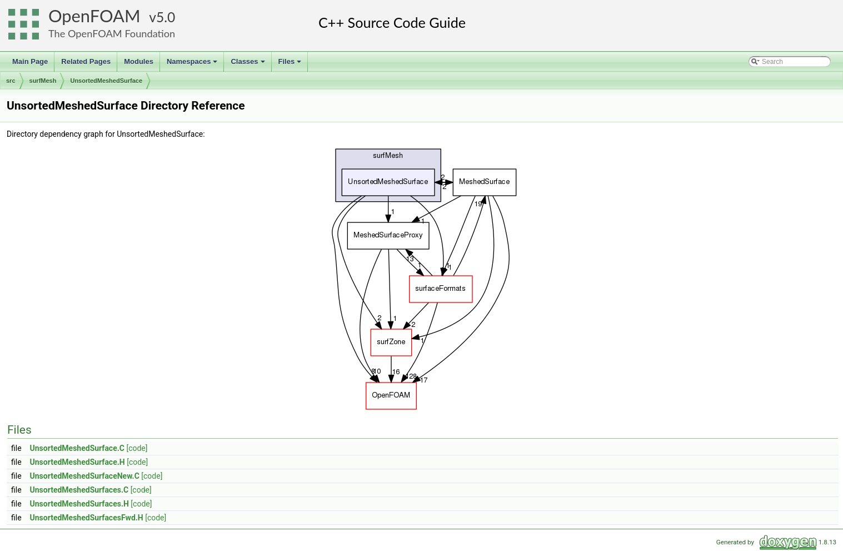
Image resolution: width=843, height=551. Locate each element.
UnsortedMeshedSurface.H (77, 462)
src (11, 80)
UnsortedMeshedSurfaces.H (79, 503)
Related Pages (86, 61)
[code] (136, 448)
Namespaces (193, 64)
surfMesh (43, 80)
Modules (138, 61)
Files (290, 64)
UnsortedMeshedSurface (106, 80)
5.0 (165, 17)
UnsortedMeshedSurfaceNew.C (84, 475)
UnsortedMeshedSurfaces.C (79, 489)
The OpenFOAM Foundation (111, 33)
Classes (248, 64)
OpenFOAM (94, 16)
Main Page (30, 61)
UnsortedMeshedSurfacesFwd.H (86, 517)
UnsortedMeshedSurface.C (77, 448)
